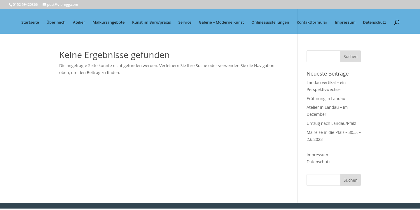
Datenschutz (374, 22)
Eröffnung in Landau (326, 98)
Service (184, 22)
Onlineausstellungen (270, 22)
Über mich (55, 22)
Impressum (345, 22)
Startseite (30, 22)
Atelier (79, 22)
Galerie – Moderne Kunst (221, 22)
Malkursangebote (108, 22)
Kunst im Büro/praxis (151, 22)
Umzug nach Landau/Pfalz (331, 123)
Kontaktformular (312, 22)
